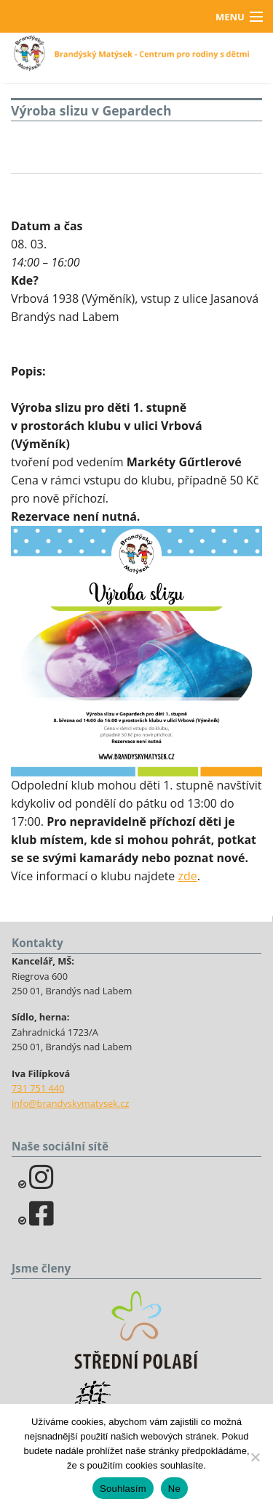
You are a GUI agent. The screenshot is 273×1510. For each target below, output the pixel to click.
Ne (174, 1488)
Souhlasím (123, 1488)
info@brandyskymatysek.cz (70, 1103)
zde (187, 876)
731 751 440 (38, 1088)
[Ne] (255, 1457)
